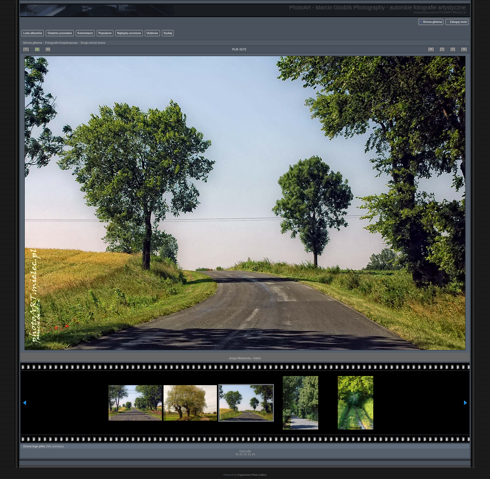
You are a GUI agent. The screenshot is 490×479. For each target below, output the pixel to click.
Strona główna (432, 21)
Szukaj (168, 33)
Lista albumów (32, 33)
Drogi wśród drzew (93, 42)
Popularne (105, 33)
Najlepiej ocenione (129, 33)
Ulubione (152, 33)
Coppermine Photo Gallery (251, 474)
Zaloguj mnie (458, 21)
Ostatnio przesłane (59, 33)
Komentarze (85, 33)
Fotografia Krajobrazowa (61, 42)
